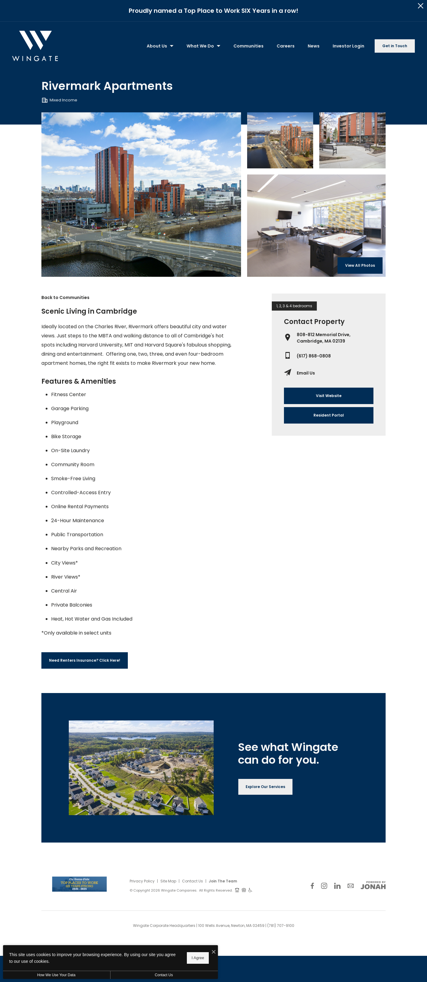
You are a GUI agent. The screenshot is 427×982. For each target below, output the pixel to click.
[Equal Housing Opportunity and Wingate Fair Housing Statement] (244, 889)
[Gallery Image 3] (316, 225)
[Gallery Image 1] (280, 140)
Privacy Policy (142, 881)
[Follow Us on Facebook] (312, 885)
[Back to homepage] (35, 46)
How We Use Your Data (56, 975)
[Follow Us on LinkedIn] (337, 885)
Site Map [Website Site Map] (168, 881)
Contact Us (192, 881)
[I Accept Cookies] (212, 952)
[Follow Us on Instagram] (324, 885)
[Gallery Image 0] (141, 194)
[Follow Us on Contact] (351, 885)
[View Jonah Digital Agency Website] (373, 885)
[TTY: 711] (237, 889)
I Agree (196, 958)
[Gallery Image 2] (352, 140)
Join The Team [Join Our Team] (223, 881)
